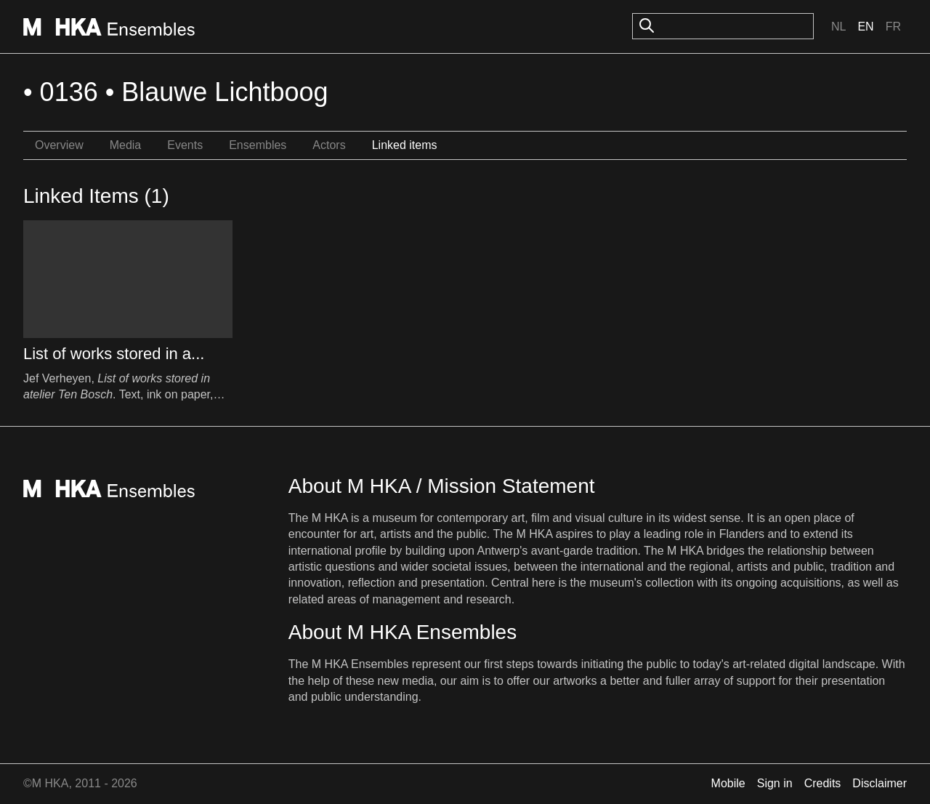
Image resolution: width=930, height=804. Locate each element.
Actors (328, 145)
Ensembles (257, 145)
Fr (893, 26)
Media (126, 145)
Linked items (404, 145)
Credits (822, 783)
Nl (838, 26)
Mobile (728, 783)
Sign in (775, 783)
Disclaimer (879, 783)
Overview (59, 145)
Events (185, 145)
